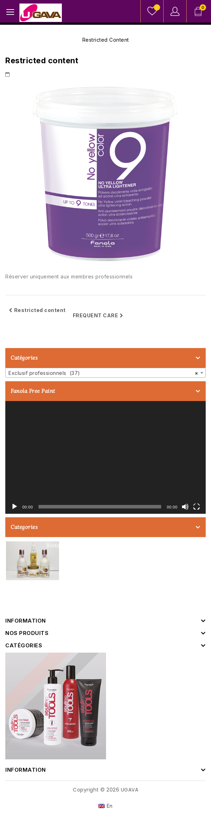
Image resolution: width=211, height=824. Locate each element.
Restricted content (37, 310)
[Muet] (185, 506)
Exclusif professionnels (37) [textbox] (103, 373)
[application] (105, 457)
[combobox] (105, 373)
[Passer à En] (105, 806)
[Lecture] (14, 506)
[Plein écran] (196, 506)
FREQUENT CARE (98, 315)
